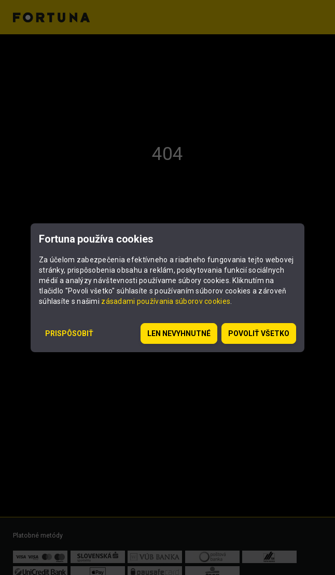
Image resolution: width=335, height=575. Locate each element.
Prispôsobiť (69, 333)
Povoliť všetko (258, 333)
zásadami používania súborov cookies (165, 301)
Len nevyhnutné (179, 333)
